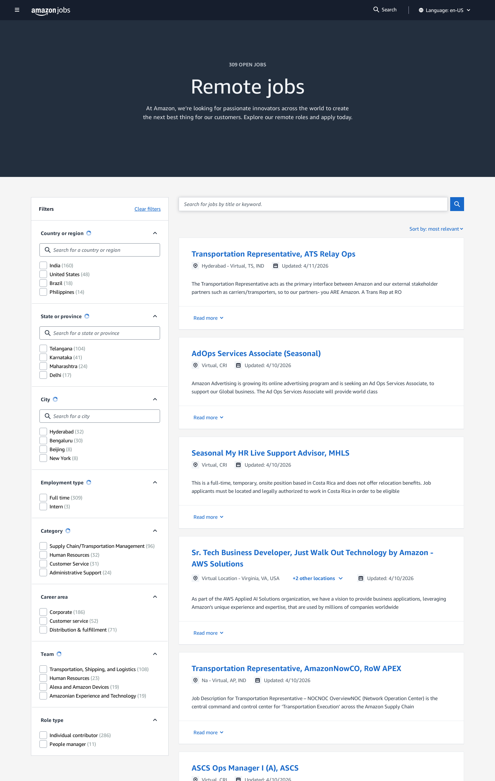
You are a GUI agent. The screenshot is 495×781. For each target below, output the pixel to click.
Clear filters (147, 209)
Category (52, 531)
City (45, 399)
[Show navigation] (17, 10)
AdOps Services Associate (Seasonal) (256, 353)
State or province (61, 316)
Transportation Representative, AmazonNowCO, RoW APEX (296, 668)
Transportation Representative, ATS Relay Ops (273, 253)
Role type (52, 720)
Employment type (62, 482)
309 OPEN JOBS (247, 64)
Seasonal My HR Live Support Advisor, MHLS (270, 452)
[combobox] (99, 250)
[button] (321, 284)
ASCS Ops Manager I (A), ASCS (245, 767)
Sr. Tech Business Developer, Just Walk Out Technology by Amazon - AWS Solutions (312, 558)
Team (47, 654)
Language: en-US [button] (445, 10)
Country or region (62, 233)
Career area (54, 597)
